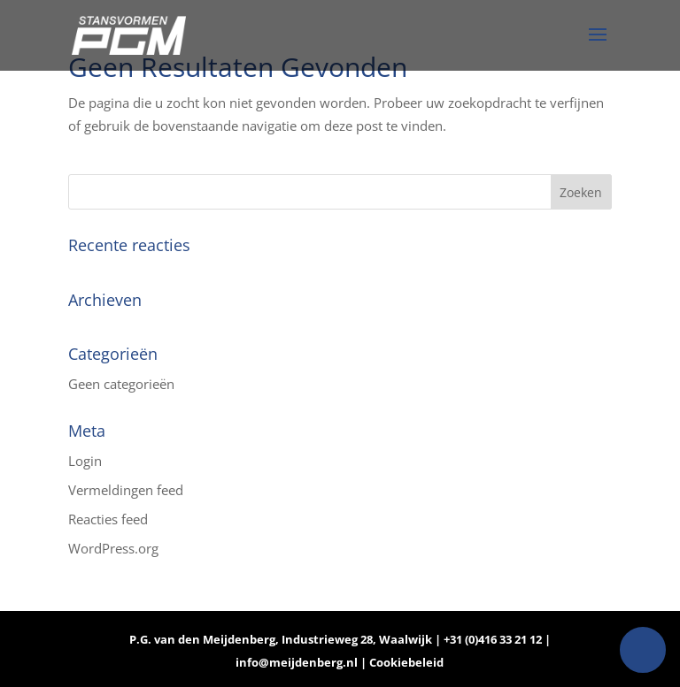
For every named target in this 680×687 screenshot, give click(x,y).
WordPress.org (113, 548)
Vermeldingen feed (125, 490)
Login (85, 460)
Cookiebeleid (406, 662)
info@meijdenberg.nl (298, 662)
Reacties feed (108, 519)
